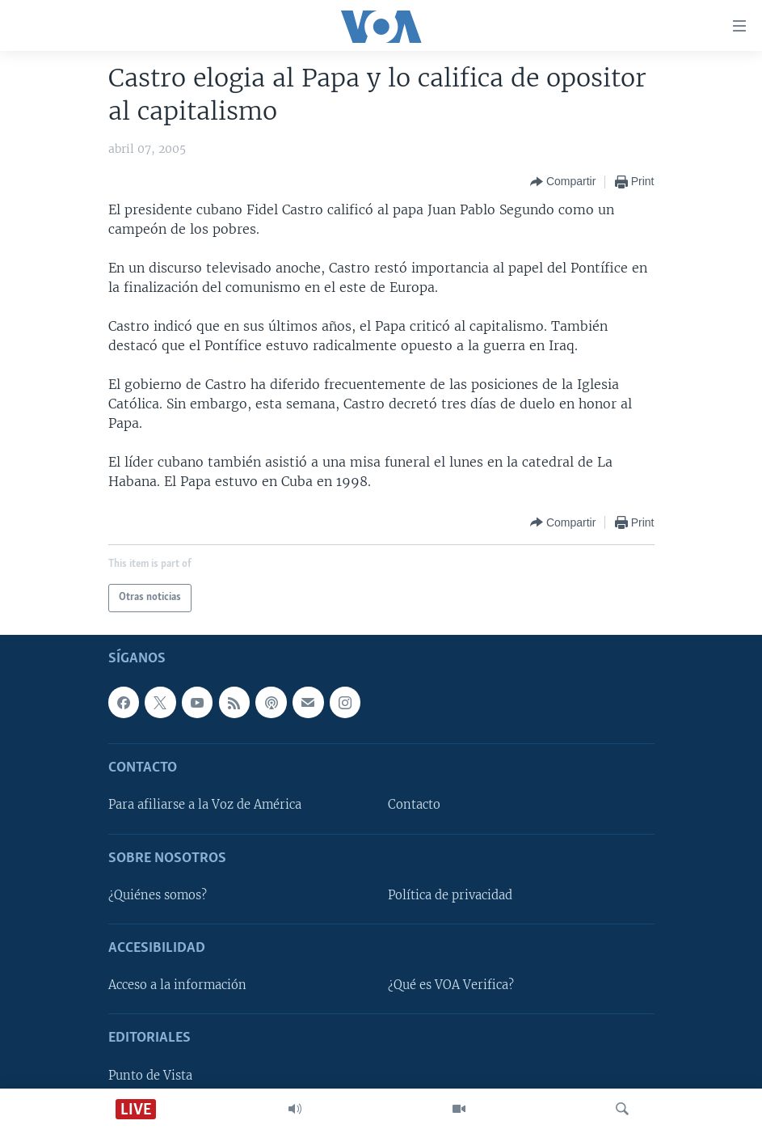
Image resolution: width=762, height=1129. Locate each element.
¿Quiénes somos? (157, 894)
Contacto (414, 804)
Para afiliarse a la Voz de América (204, 804)
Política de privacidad (450, 894)
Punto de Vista (150, 1075)
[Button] (563, 182)
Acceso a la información (177, 985)
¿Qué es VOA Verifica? (451, 985)
